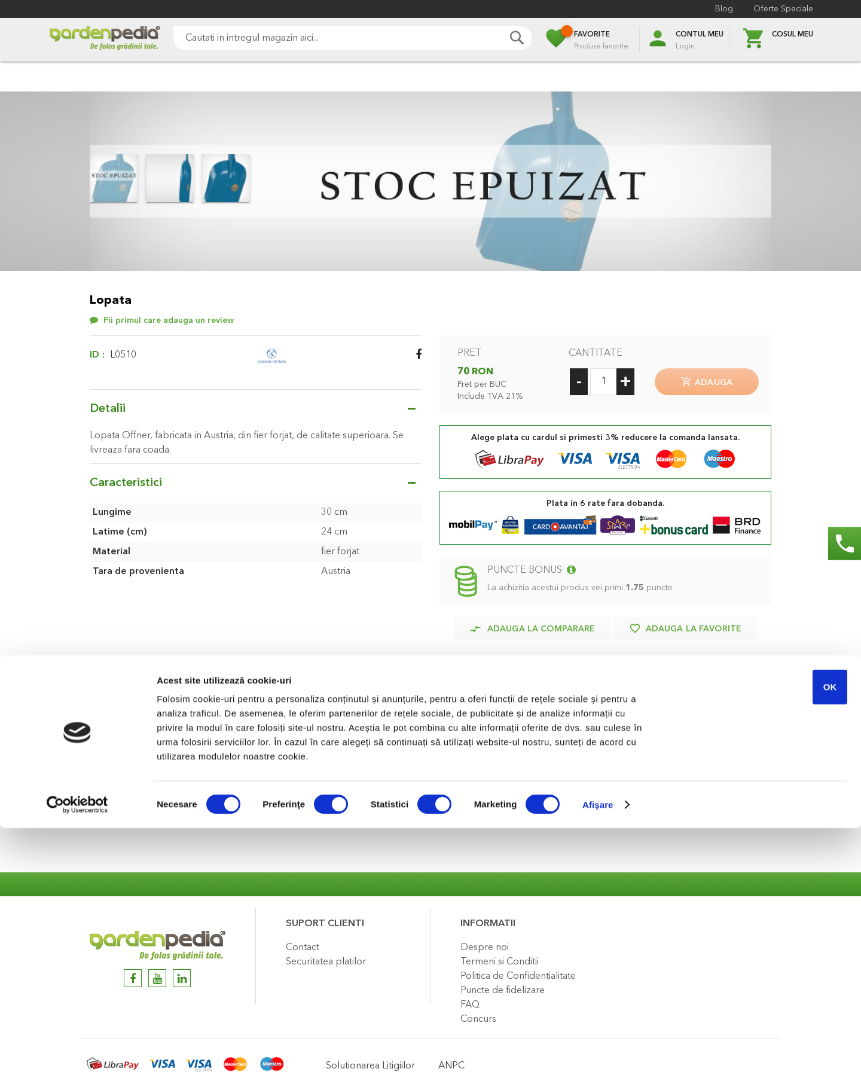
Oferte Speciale (783, 9)
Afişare (597, 1063)
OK (761, 946)
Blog (724, 9)
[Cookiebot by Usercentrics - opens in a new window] (77, 1064)
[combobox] (352, 38)
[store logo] (104, 39)
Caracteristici (126, 483)
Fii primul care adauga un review (168, 320)
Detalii (108, 409)
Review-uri (125, 797)
